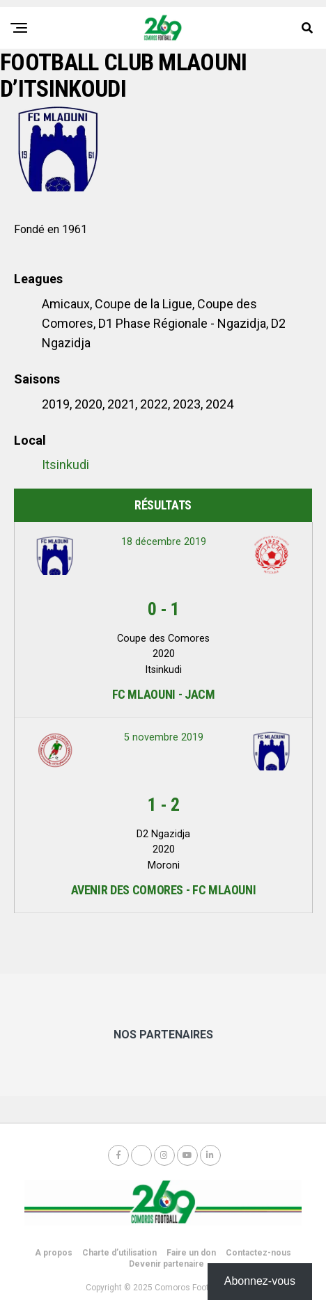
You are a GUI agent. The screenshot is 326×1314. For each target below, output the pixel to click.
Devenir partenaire (166, 1264)
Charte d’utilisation (119, 1253)
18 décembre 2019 (163, 542)
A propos (53, 1253)
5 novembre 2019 (163, 737)
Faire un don (191, 1253)
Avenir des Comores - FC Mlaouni (163, 889)
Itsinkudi (65, 464)
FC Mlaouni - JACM (163, 694)
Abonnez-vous (259, 1281)
